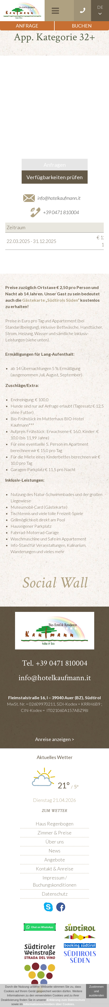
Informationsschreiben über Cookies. (49, 1004)
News (54, 851)
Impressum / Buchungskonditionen (54, 881)
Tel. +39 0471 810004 (54, 663)
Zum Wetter (54, 811)
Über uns (54, 842)
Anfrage (27, 26)
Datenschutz (55, 894)
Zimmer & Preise (54, 833)
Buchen (82, 26)
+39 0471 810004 (61, 212)
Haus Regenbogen (54, 824)
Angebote (54, 860)
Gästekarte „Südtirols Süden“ (50, 299)
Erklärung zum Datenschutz (66, 999)
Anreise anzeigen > (54, 739)
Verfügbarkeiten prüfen (54, 177)
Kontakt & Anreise (54, 868)
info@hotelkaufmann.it (58, 198)
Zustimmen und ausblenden (96, 991)
